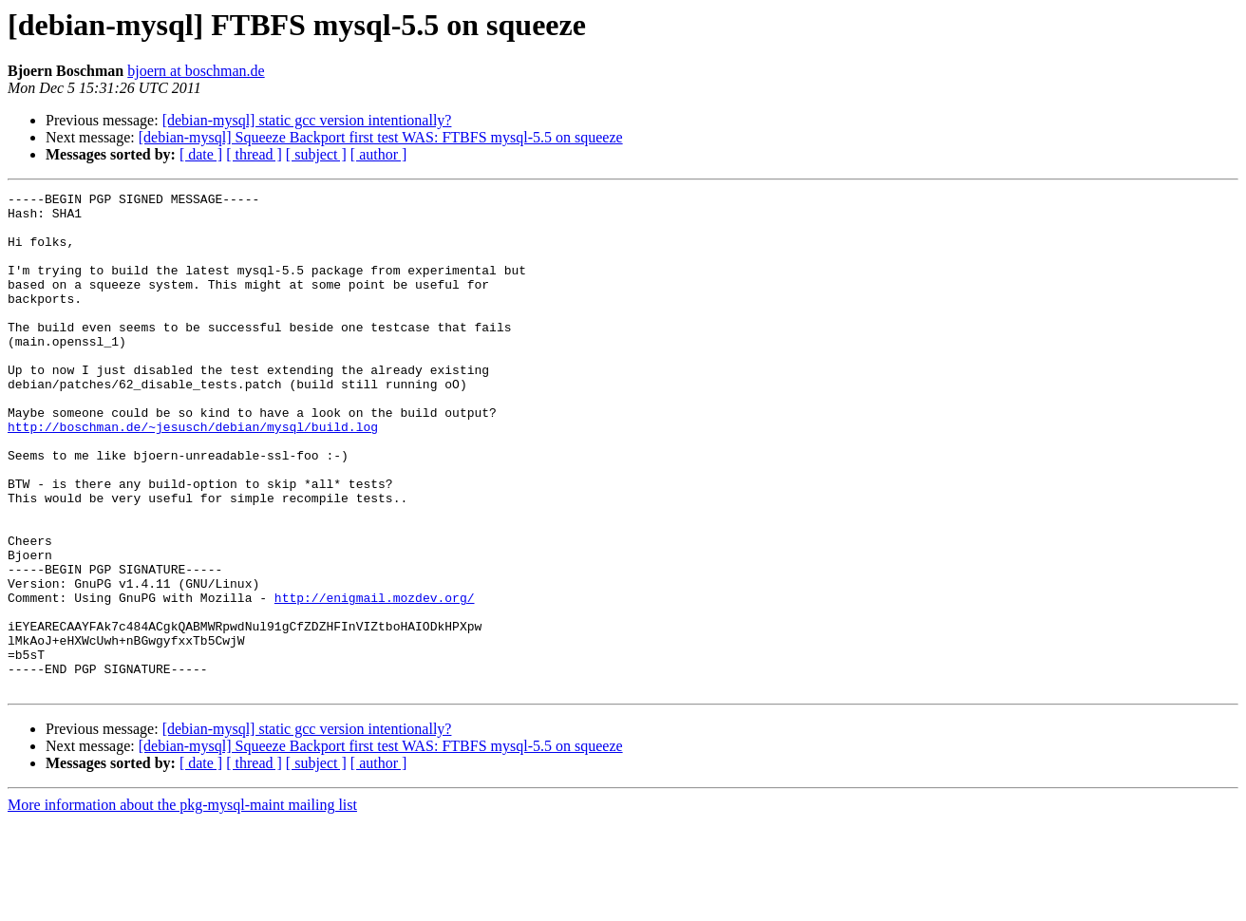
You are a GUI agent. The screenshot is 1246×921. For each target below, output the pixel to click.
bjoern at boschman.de (195, 71)
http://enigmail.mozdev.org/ (374, 679)
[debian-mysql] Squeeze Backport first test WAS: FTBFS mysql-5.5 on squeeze (381, 137)
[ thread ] (254, 154)
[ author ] (378, 154)
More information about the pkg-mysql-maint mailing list (182, 904)
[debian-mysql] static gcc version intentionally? (307, 120)
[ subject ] (316, 154)
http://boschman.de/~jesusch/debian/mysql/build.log (193, 474)
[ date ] (200, 154)
